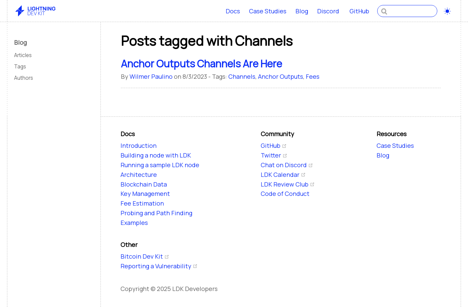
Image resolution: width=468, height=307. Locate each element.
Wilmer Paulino (151, 76)
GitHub (360, 11)
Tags (20, 66)
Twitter (274, 155)
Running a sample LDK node (160, 165)
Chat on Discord (287, 165)
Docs (233, 11)
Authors (23, 77)
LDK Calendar (283, 175)
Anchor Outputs (280, 76)
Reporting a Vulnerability (159, 266)
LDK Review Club (288, 184)
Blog (301, 11)
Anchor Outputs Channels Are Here (201, 63)
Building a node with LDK (156, 155)
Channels (241, 76)
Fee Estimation (142, 203)
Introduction (139, 145)
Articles (23, 55)
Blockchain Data (144, 184)
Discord (328, 11)
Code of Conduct (285, 194)
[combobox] (407, 11)
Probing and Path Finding (156, 213)
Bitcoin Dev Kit (145, 256)
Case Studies (267, 11)
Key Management (145, 194)
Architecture (139, 175)
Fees (312, 76)
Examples (134, 223)
